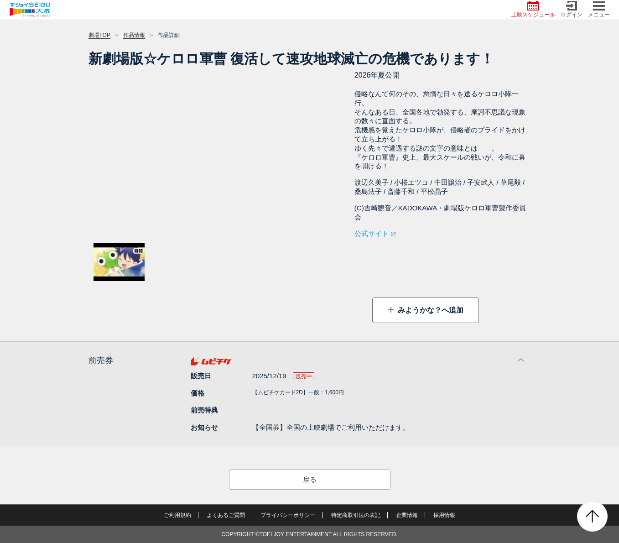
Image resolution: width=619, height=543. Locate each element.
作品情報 (134, 35)
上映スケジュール (533, 9)
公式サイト (371, 233)
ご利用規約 (177, 515)
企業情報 (407, 515)
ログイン (572, 9)
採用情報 (444, 515)
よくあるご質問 (226, 515)
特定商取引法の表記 (355, 515)
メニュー (599, 9)
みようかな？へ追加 (429, 310)
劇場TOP (99, 35)
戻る (310, 479)
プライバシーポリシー (287, 515)
